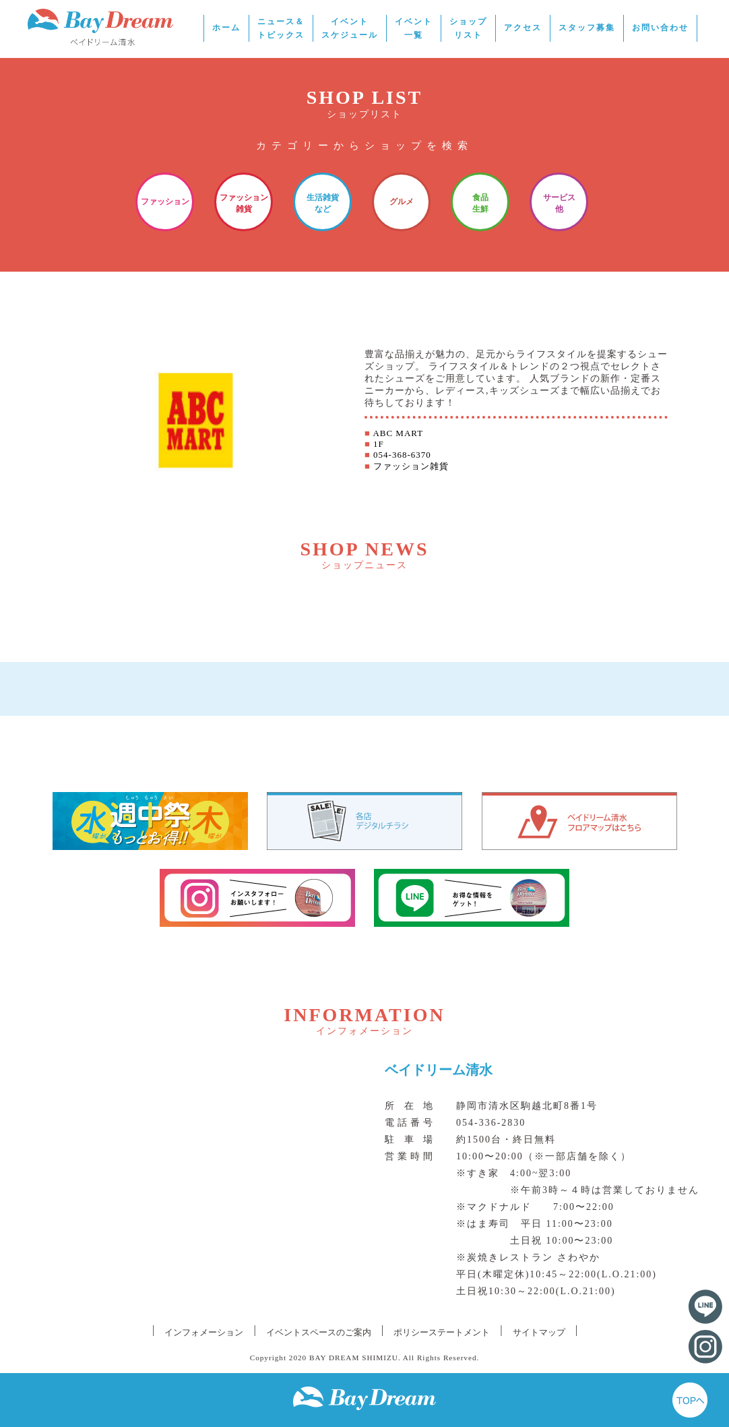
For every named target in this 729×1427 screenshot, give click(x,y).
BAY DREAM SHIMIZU (353, 1358)
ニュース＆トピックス (281, 28)
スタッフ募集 (587, 27)
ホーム (226, 27)
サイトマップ (539, 1332)
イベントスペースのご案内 (318, 1332)
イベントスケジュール (349, 28)
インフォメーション (203, 1332)
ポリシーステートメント (441, 1332)
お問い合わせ (660, 27)
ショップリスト (468, 28)
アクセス (523, 27)
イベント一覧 (414, 28)
